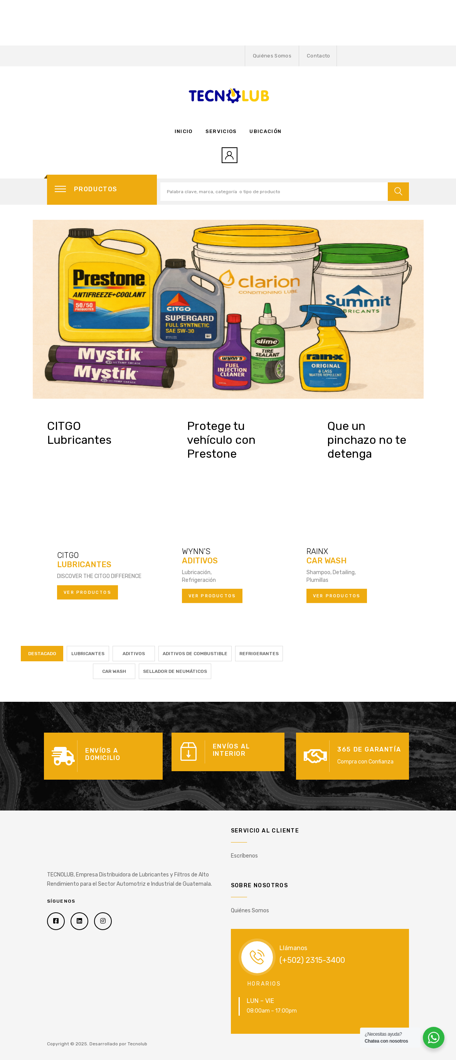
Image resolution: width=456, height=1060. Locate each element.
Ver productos (87, 592)
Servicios (221, 131)
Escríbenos (244, 856)
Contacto (318, 56)
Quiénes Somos (272, 56)
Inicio (184, 131)
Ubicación (265, 131)
